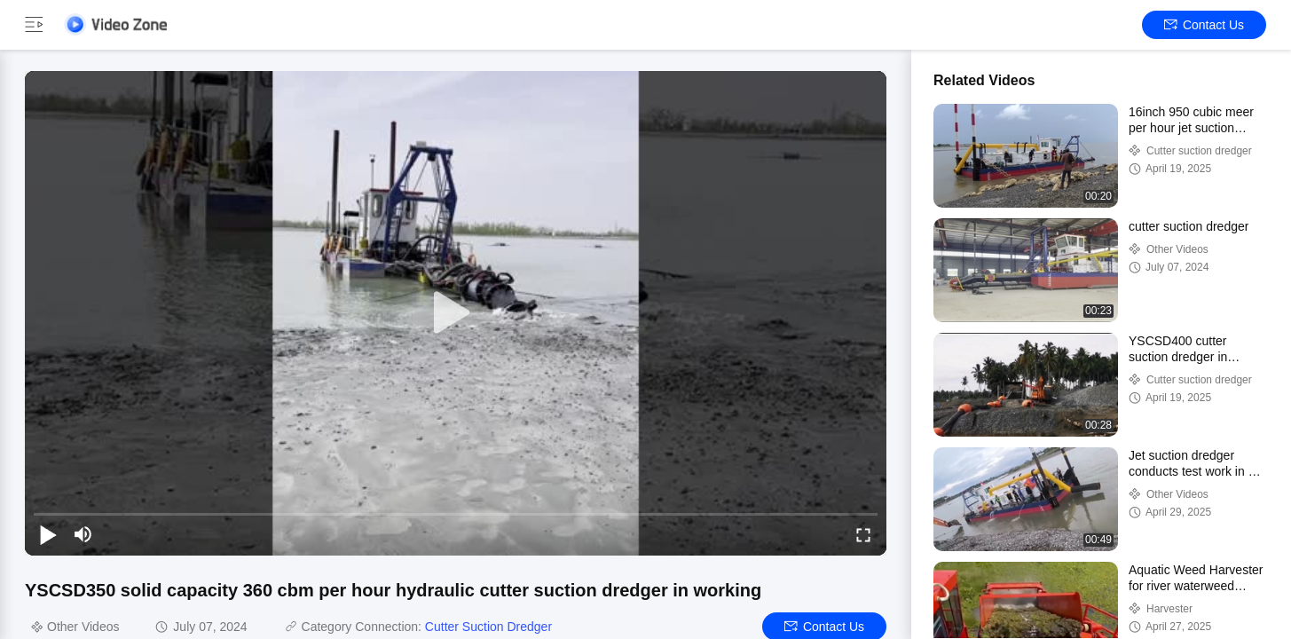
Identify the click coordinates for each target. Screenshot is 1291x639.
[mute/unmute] (83, 534)
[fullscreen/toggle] (863, 534)
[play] (456, 313)
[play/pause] (48, 534)
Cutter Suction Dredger (488, 626)
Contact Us (1204, 25)
